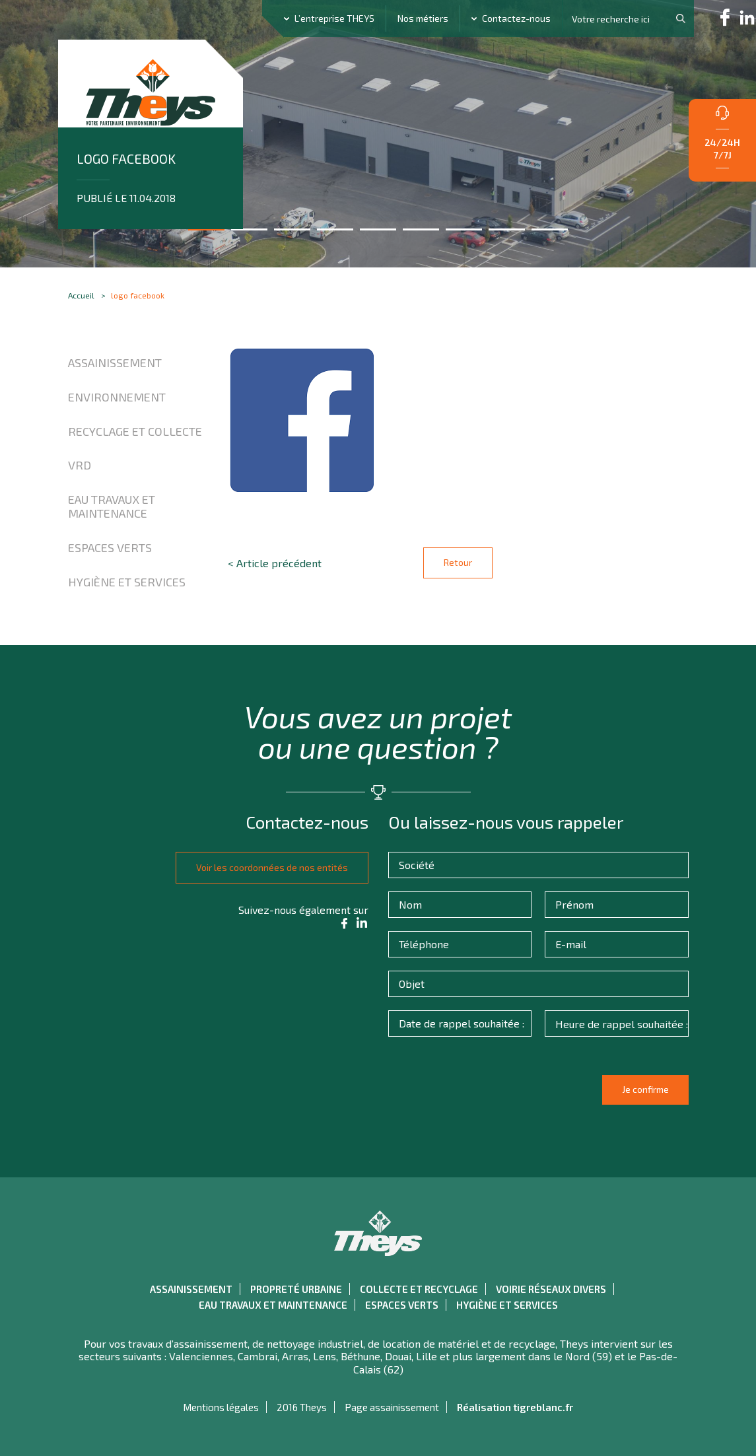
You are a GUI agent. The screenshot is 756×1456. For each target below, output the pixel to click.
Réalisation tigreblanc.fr (515, 1407)
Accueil (81, 295)
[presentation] (493, 1095)
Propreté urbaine (296, 1289)
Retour (458, 562)
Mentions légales (221, 1407)
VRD (79, 465)
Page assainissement (392, 1407)
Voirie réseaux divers (551, 1289)
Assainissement (115, 362)
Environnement (117, 397)
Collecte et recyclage (419, 1289)
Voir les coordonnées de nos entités (267, 867)
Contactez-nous (516, 18)
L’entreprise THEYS (334, 18)
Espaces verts (110, 547)
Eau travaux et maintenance (111, 506)
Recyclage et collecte (135, 431)
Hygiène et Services (127, 581)
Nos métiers (422, 18)
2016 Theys (302, 1407)
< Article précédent (275, 563)
